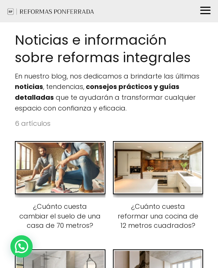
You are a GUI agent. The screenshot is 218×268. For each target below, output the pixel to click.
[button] (21, 246)
